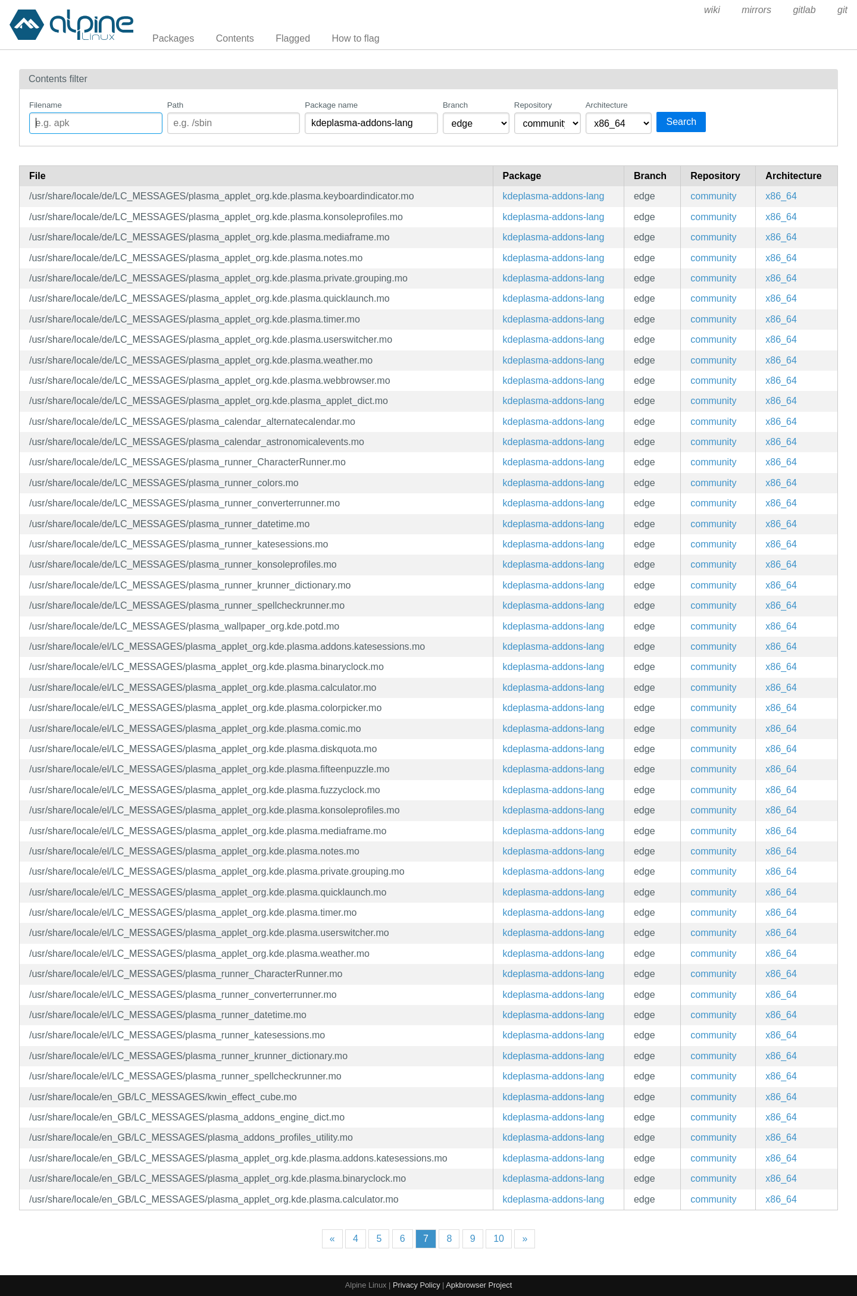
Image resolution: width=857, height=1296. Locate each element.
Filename (45, 105)
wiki (712, 10)
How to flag (356, 38)
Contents (235, 38)
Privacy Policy (416, 1285)
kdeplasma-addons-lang (554, 196)
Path (175, 105)
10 (498, 1239)
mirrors (756, 10)
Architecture (607, 105)
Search (681, 122)
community (713, 196)
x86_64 (781, 196)
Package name (331, 105)
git (842, 10)
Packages (173, 38)
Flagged (293, 38)
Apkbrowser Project (479, 1285)
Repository (533, 105)
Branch (455, 105)
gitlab (804, 10)
